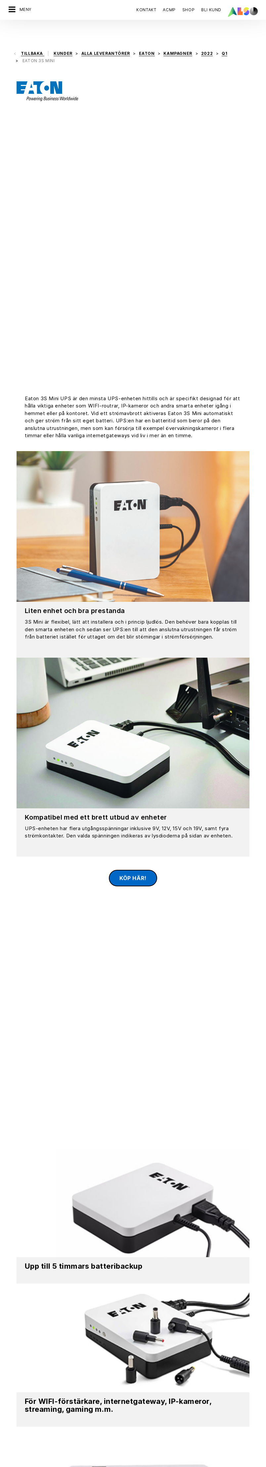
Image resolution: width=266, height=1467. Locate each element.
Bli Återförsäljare (151, 1440)
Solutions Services (153, 1383)
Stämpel (115, 1461)
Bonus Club (145, 1417)
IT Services (145, 1360)
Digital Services (150, 1337)
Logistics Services (153, 1372)
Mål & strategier (25, 1406)
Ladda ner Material (108, 1097)
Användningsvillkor (149, 1461)
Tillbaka (32, 36)
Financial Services (152, 1348)
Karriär (15, 1348)
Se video (175, 1097)
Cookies (43, 1461)
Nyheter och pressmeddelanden (43, 1383)
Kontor (15, 1372)
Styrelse (17, 1337)
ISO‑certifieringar (27, 1418)
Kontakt (146, 9)
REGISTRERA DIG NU (158, 1265)
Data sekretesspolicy (79, 1461)
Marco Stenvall (127, 1189)
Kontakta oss (28, 1265)
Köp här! (133, 596)
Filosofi (16, 1395)
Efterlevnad (20, 1360)
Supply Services (150, 1395)
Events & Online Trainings (160, 1429)
